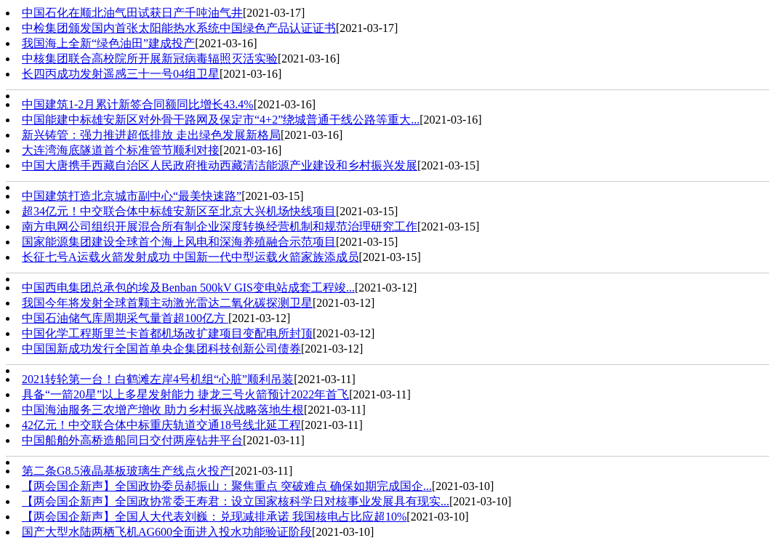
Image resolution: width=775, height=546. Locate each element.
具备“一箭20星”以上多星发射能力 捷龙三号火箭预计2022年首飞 (185, 394)
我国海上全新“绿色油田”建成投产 (108, 43)
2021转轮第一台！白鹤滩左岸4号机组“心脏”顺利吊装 (158, 379)
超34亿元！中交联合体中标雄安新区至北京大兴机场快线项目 (179, 211)
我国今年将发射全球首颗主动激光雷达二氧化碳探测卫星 (167, 303)
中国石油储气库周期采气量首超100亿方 (125, 318)
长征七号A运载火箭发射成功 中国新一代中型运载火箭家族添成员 (190, 257)
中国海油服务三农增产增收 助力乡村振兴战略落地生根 (163, 410)
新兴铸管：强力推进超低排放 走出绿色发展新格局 (151, 135)
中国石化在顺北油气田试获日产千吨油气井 (132, 13)
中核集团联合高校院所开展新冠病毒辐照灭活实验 (150, 58)
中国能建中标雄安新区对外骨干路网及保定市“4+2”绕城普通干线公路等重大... (220, 119)
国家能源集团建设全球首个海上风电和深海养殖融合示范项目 (179, 242)
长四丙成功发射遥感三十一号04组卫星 (121, 74)
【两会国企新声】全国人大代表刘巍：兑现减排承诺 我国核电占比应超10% (214, 516)
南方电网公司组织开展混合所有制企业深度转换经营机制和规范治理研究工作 (219, 226)
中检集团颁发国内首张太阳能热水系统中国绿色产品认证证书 (179, 28)
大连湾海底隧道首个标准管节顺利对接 (121, 150)
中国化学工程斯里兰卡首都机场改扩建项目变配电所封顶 (167, 333)
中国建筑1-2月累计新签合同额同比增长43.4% (138, 104)
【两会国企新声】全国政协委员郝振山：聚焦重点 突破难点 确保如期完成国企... (227, 486)
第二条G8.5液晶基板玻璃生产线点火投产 (126, 471)
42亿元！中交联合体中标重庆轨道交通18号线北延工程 (161, 425)
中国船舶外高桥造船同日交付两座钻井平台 (132, 440)
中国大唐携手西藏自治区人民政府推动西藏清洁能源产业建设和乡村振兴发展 (219, 165)
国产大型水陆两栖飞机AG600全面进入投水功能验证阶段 (167, 532)
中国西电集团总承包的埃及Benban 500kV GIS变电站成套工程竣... (188, 287)
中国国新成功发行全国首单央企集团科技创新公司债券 (161, 348)
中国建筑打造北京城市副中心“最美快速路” (131, 196)
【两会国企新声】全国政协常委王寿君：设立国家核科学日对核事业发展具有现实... (235, 501)
